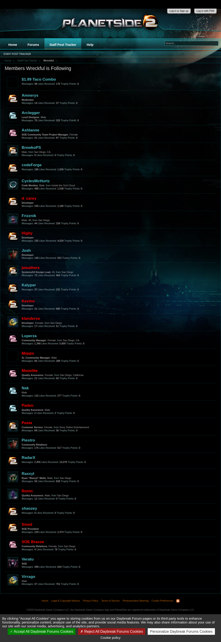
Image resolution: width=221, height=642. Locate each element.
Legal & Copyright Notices (65, 600)
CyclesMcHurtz (36, 181)
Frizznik (29, 215)
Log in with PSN (205, 10)
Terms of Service (110, 600)
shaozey (29, 508)
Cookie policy (110, 638)
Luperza (29, 336)
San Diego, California (71, 375)
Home (12, 45)
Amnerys (30, 95)
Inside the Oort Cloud (63, 185)
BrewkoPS (31, 147)
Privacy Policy (90, 600)
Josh (26, 250)
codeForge (32, 165)
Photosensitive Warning (136, 600)
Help (90, 45)
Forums (33, 45)
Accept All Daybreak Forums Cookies (41, 631)
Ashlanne (30, 130)
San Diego (44, 220)
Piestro (28, 440)
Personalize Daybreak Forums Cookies (181, 631)
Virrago (28, 576)
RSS (178, 600)
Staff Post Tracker (62, 45)
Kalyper (29, 285)
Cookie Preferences (162, 600)
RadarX (28, 457)
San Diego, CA (42, 152)
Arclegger (31, 112)
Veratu (28, 559)
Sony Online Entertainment (74, 427)
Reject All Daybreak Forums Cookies (111, 631)
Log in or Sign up (179, 10)
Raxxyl (28, 473)
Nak (25, 388)
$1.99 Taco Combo (39, 79)
